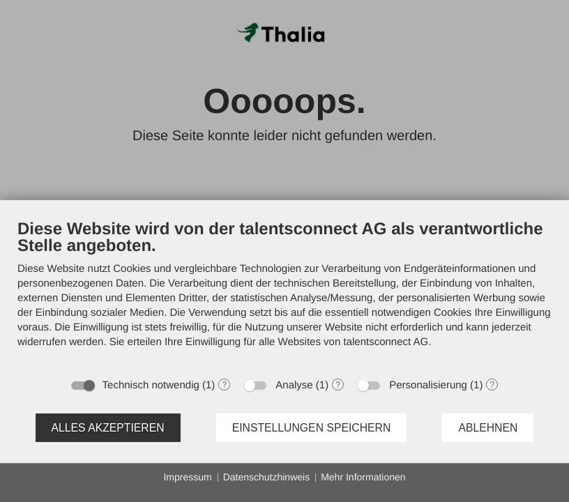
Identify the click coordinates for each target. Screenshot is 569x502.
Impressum (187, 476)
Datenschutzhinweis (266, 476)
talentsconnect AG (385, 342)
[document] (284, 294)
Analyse (293, 385)
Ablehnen (487, 428)
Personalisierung (428, 385)
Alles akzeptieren (108, 428)
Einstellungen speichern (311, 428)
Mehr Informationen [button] (363, 476)
